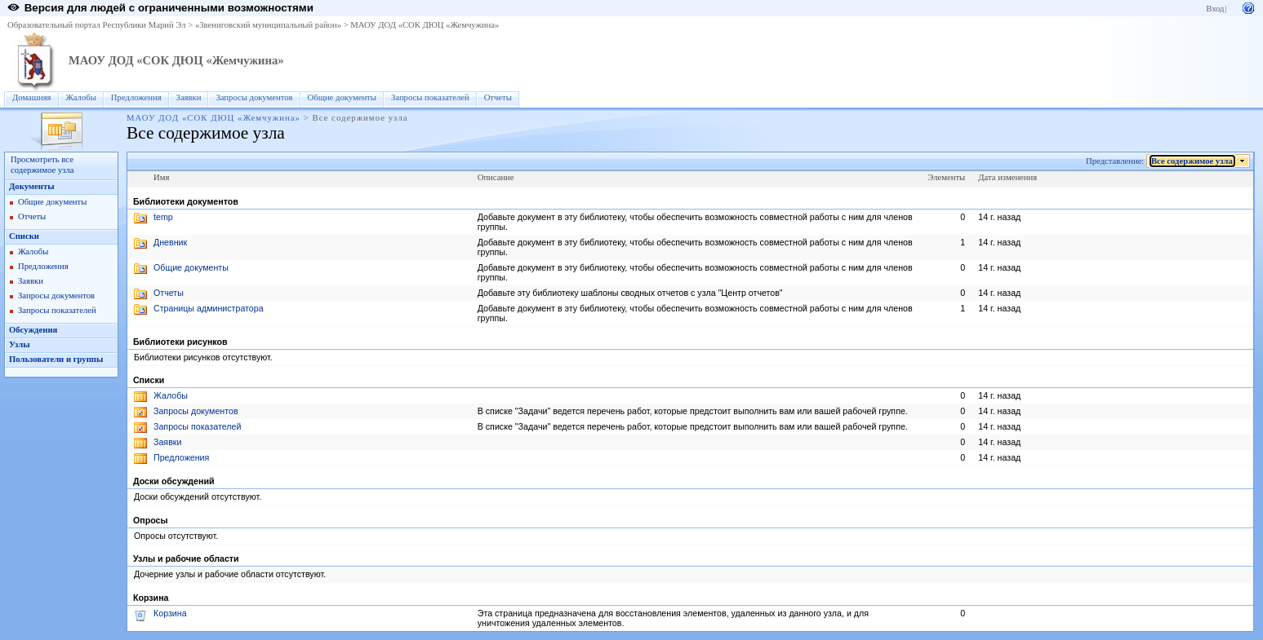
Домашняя (31, 97)
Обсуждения (33, 329)
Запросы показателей (430, 97)
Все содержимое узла (1192, 161)
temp (163, 217)
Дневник (170, 242)
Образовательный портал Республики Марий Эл (96, 24)
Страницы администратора (208, 308)
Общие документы (342, 97)
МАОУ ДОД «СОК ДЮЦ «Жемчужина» (424, 24)
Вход (1215, 8)
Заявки (189, 97)
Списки (24, 236)
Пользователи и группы (56, 359)
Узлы (19, 344)
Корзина (170, 613)
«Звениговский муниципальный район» (268, 24)
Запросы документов (254, 97)
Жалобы (81, 97)
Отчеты (498, 97)
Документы (32, 186)
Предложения (136, 97)
